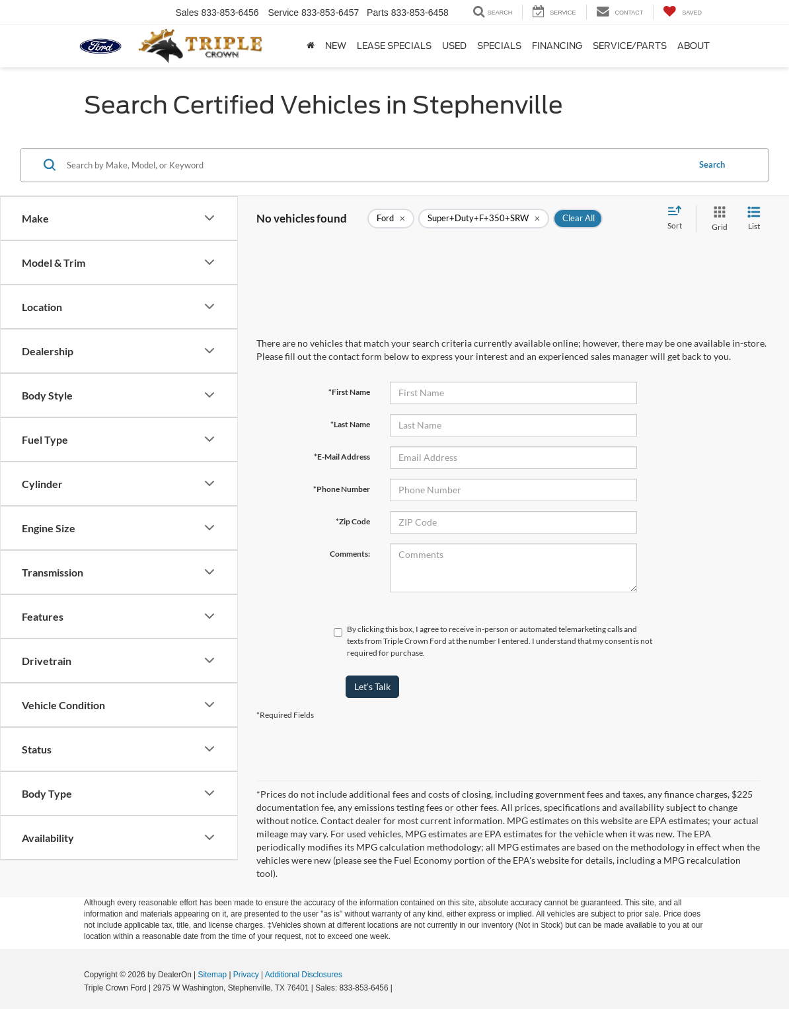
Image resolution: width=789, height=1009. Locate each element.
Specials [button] (499, 46)
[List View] (753, 218)
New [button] (335, 46)
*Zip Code (353, 521)
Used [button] (454, 46)
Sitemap (212, 974)
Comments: (350, 554)
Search (712, 164)
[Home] (310, 46)
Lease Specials (394, 46)
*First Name (349, 392)
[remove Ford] (390, 218)
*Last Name (350, 424)
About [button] (693, 46)
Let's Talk (372, 686)
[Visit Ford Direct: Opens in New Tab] (398, 987)
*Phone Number (341, 489)
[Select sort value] (678, 218)
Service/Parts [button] (630, 46)
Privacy (246, 974)
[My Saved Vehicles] (682, 12)
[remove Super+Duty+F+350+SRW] (483, 218)
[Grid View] (716, 218)
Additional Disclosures (303, 974)
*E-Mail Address (342, 457)
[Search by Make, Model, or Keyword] (375, 165)
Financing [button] (557, 46)
